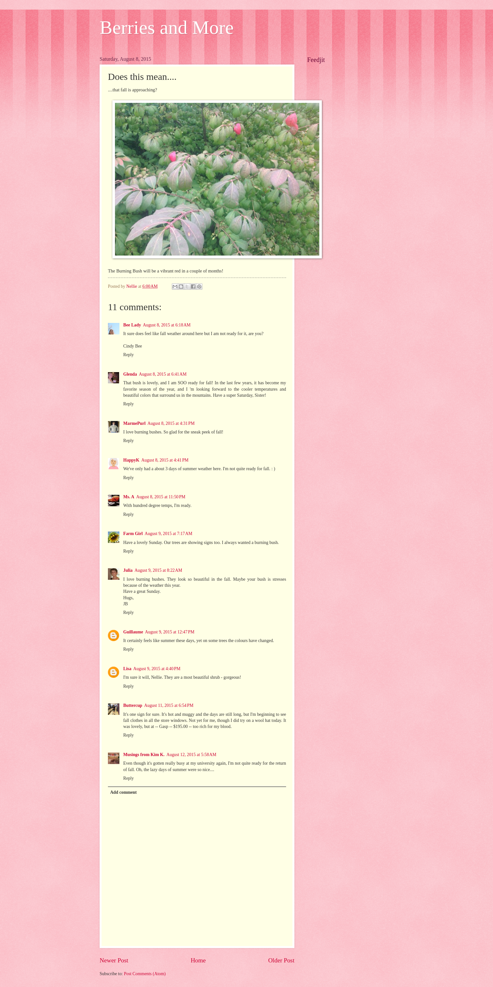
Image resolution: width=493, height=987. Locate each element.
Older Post (281, 960)
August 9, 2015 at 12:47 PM (169, 632)
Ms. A (128, 496)
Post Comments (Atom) (145, 973)
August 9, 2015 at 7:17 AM (168, 533)
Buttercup (132, 705)
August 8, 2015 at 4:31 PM (171, 423)
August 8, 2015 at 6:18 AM (167, 325)
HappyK (131, 460)
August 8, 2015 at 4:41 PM (165, 460)
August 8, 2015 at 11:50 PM (161, 496)
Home (198, 960)
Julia (128, 570)
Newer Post (114, 960)
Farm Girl (133, 533)
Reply (128, 354)
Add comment (123, 792)
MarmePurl (134, 423)
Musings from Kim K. (143, 754)
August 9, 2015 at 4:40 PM (156, 668)
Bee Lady (132, 325)
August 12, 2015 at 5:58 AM (191, 754)
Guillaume (133, 632)
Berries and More (167, 27)
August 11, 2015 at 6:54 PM (168, 705)
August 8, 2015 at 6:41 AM (162, 374)
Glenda (130, 374)
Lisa (127, 668)
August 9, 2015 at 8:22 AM (158, 570)
